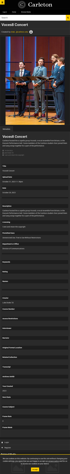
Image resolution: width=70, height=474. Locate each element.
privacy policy (53, 461)
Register (6, 447)
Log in (5, 12)
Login (5, 442)
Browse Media (26, 12)
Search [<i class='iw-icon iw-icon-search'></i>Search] (68, 18)
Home (14, 12)
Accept (35, 469)
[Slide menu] (2, 2)
